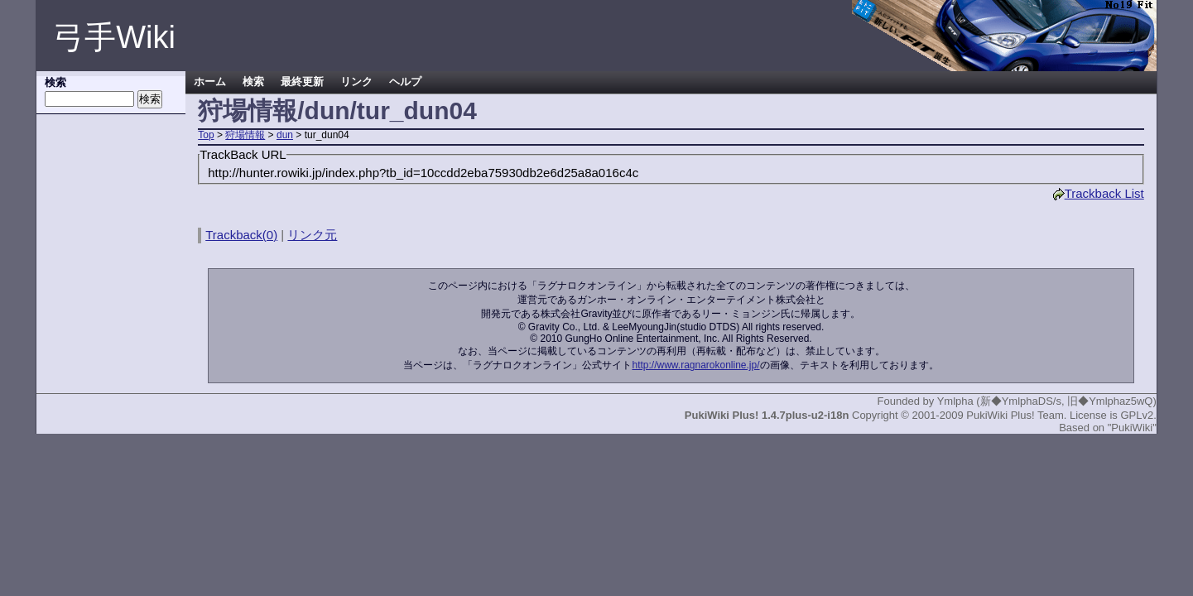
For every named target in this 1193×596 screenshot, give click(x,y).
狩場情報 (245, 135)
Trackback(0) (241, 235)
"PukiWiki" (1132, 427)
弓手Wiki (114, 37)
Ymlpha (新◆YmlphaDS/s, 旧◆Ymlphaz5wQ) (1047, 401)
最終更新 (302, 82)
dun (285, 135)
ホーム (210, 82)
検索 (253, 82)
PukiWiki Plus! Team (1015, 415)
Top (206, 135)
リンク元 (312, 235)
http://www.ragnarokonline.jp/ (695, 365)
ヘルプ (405, 82)
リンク (356, 82)
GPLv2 (1136, 415)
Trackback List (1098, 193)
